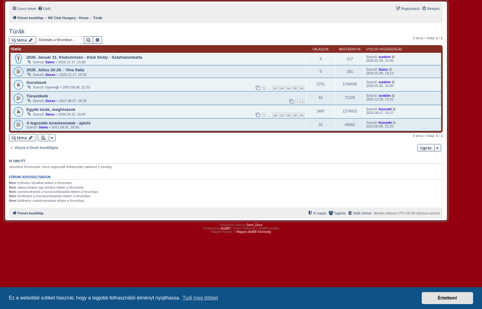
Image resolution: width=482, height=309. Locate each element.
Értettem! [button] (447, 297)
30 (301, 115)
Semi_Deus (255, 225)
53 (281, 88)
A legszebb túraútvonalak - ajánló (58, 123)
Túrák (17, 31)
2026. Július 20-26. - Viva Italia (55, 70)
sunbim (385, 57)
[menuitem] (44, 8)
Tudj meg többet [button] (200, 297)
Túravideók (37, 96)
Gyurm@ (52, 87)
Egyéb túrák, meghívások (50, 109)
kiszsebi (385, 109)
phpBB (225, 228)
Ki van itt (17, 161)
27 (281, 115)
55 (295, 88)
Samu (49, 62)
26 (275, 115)
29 (295, 115)
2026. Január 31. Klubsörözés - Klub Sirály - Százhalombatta (84, 57)
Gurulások (36, 82)
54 (288, 88)
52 (275, 88)
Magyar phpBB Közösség (253, 231)
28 (288, 115)
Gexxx (50, 74)
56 (301, 88)
